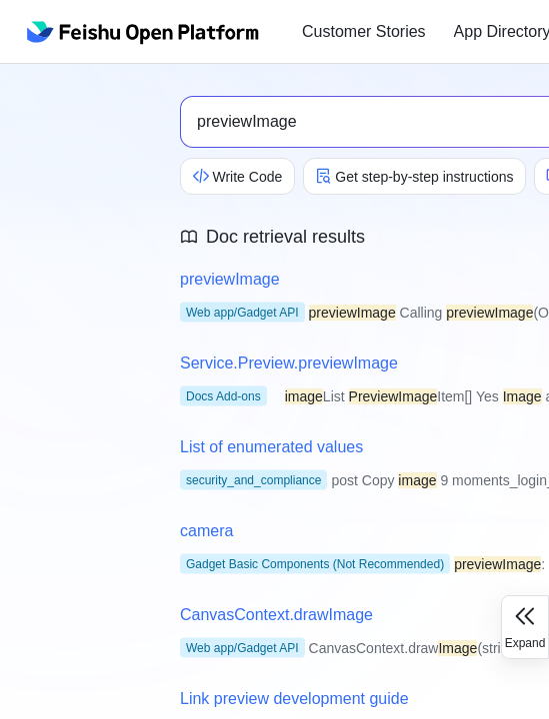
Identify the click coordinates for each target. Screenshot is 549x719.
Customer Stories (364, 31)
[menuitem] (364, 32)
